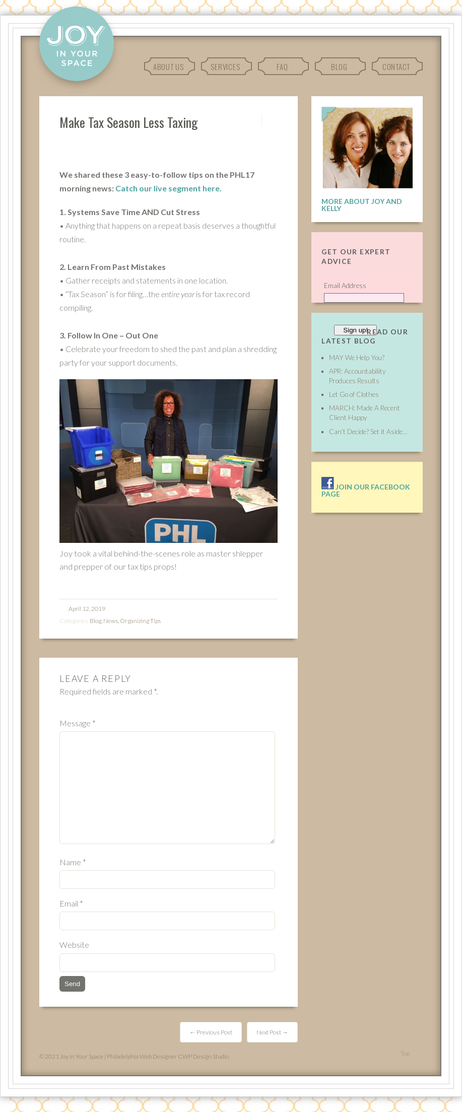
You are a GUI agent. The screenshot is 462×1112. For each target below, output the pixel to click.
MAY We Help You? (356, 358)
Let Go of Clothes (354, 394)
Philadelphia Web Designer (142, 1056)
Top (405, 1053)
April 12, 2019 (87, 608)
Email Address (345, 286)
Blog (339, 66)
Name (72, 862)
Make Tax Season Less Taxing (128, 121)
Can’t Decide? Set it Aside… (368, 432)
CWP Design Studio (203, 1056)
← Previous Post (210, 1032)
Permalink (252, 120)
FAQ (282, 66)
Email (71, 903)
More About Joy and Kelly (361, 205)
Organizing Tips (140, 620)
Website (74, 944)
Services (225, 66)
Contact (396, 66)
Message (77, 723)
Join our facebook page (365, 490)
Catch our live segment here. (168, 188)
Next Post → (272, 1032)
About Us (168, 66)
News (110, 620)
